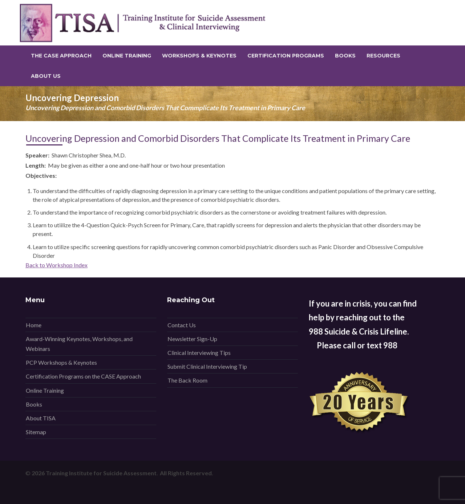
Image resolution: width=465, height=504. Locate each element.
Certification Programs (285, 55)
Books (345, 55)
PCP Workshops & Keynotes (61, 362)
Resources (383, 55)
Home (33, 324)
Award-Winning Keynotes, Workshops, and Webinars (79, 343)
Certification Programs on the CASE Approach (83, 376)
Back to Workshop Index (56, 264)
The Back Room (187, 380)
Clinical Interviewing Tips (199, 352)
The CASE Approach (61, 55)
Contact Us (181, 324)
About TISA (41, 418)
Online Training (126, 55)
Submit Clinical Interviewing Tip (207, 366)
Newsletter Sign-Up (192, 338)
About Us (46, 76)
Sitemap (36, 431)
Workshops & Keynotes (199, 55)
